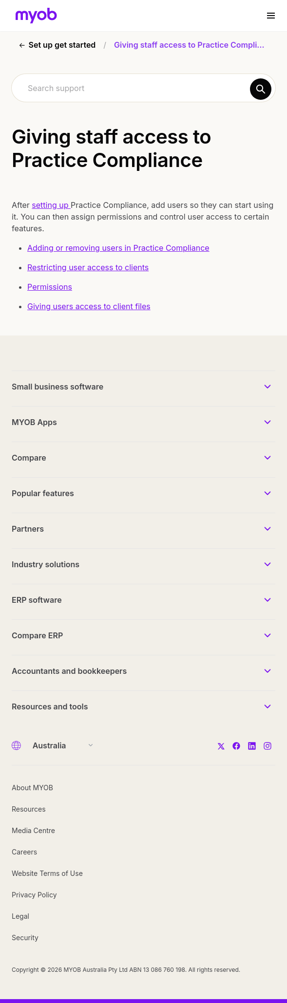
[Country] (60, 745)
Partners (28, 529)
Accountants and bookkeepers (69, 671)
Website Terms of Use (47, 873)
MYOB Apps (34, 422)
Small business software (57, 386)
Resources (29, 809)
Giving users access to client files (89, 306)
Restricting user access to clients (88, 267)
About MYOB (32, 787)
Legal (20, 916)
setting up (51, 205)
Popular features (43, 493)
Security (25, 937)
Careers (24, 852)
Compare (29, 458)
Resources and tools (50, 706)
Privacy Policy (34, 895)
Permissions (49, 287)
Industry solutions (45, 564)
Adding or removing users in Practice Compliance (118, 248)
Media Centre (33, 830)
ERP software (37, 600)
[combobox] (143, 88)
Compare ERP (37, 635)
